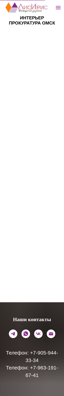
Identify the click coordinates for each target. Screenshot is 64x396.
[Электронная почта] (51, 334)
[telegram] (13, 334)
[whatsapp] (26, 334)
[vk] (38, 334)
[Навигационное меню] (58, 7)
